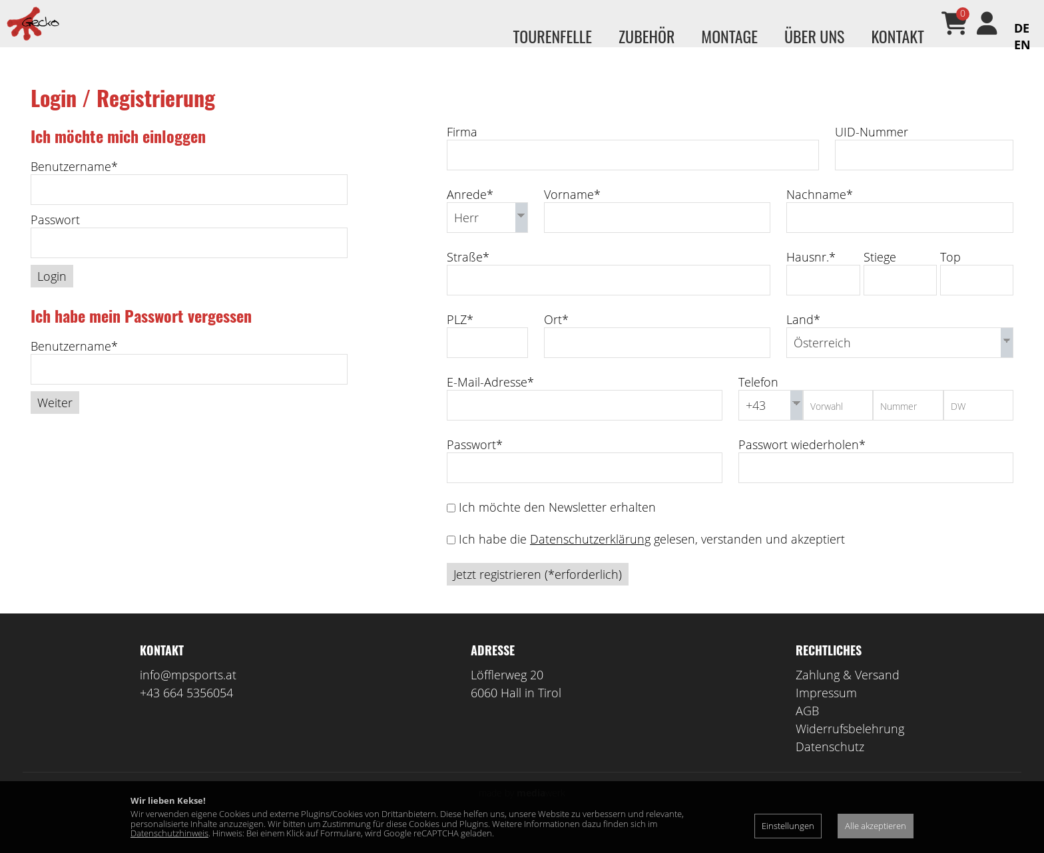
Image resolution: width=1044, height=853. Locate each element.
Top (950, 276)
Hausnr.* (811, 276)
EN (1022, 45)
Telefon (758, 401)
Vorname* (572, 214)
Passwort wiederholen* (802, 464)
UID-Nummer (871, 151)
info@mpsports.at (188, 694)
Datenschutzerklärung (590, 558)
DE (1021, 28)
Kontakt (897, 36)
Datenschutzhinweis (169, 833)
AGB (807, 730)
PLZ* (460, 339)
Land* (803, 339)
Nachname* (819, 214)
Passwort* (475, 464)
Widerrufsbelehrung (850, 748)
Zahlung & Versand (848, 694)
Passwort (55, 239)
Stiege (880, 276)
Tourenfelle (552, 36)
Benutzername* (74, 186)
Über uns (814, 36)
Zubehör (646, 36)
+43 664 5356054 (186, 712)
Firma (462, 151)
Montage (729, 36)
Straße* (468, 276)
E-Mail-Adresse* (490, 401)
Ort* (556, 339)
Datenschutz (830, 766)
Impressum (826, 712)
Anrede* (470, 214)
